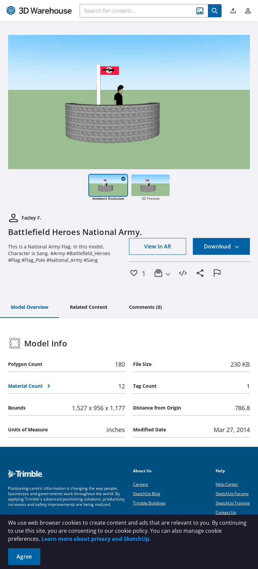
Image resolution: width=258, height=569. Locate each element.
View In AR (157, 246)
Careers (140, 484)
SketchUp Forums (232, 493)
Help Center (227, 484)
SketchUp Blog (146, 493)
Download (222, 246)
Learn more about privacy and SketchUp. (96, 538)
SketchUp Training (233, 503)
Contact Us (226, 512)
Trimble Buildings (149, 503)
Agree (24, 556)
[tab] (29, 307)
